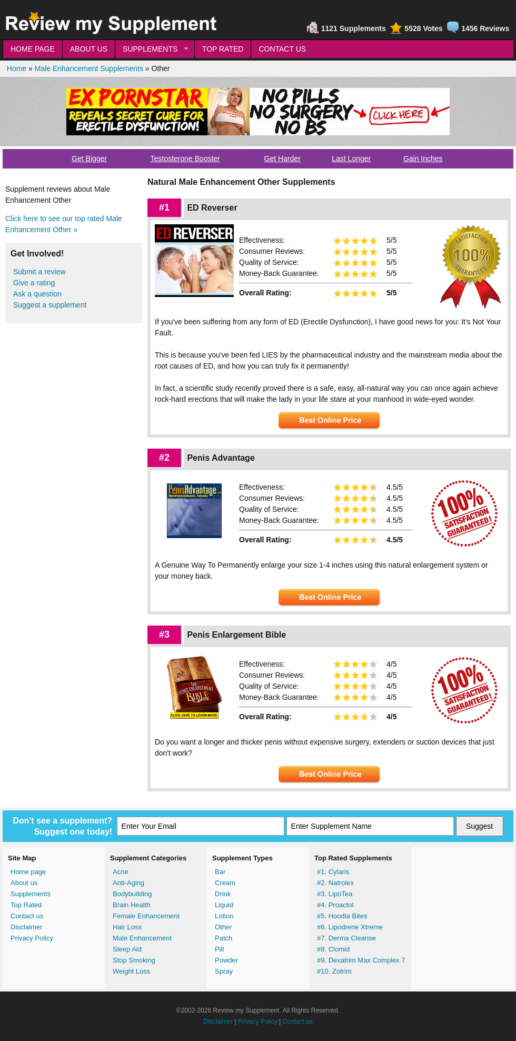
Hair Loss (127, 927)
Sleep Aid (127, 949)
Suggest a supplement (49, 305)
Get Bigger (89, 158)
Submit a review (39, 271)
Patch (223, 938)
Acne (120, 872)
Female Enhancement (146, 916)
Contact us (27, 916)
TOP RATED (223, 49)
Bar (220, 872)
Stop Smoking (134, 960)
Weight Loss (131, 971)
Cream (225, 883)
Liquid (224, 905)
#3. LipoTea (334, 894)
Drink (223, 894)
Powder (226, 960)
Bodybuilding (132, 894)
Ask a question (37, 294)
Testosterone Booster (185, 158)
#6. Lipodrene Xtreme (350, 927)
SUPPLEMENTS (151, 49)
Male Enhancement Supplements (89, 68)
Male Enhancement (142, 938)
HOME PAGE (33, 49)
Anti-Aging (128, 883)
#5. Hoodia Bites (342, 916)
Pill (219, 949)
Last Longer (351, 158)
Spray (224, 971)
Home (16, 68)
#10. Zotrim (334, 971)
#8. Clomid (333, 949)
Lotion (224, 916)
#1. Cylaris (333, 872)
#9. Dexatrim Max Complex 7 (361, 960)
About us (24, 883)
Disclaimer (27, 927)
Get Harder (282, 158)
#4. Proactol (335, 905)
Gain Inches (423, 158)
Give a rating (34, 283)
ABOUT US (88, 49)
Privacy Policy (32, 938)
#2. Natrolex (335, 883)
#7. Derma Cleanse (346, 938)
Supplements (31, 894)
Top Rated (26, 905)
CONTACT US (282, 49)
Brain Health (132, 905)
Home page (28, 872)
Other (223, 927)
